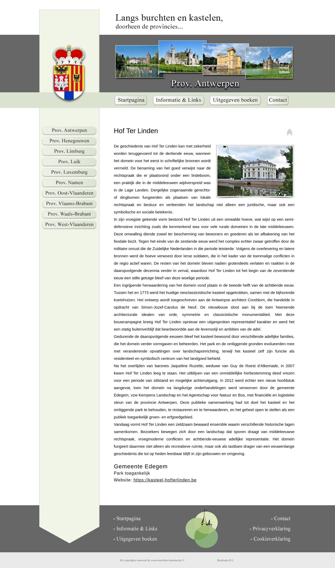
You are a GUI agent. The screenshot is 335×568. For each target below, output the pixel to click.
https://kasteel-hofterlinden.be (165, 480)
